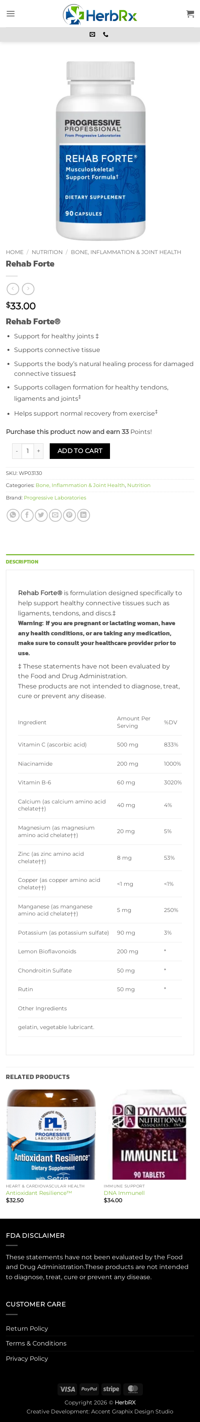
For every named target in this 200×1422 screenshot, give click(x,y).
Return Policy (27, 1328)
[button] (10, 13)
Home (14, 252)
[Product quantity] (28, 451)
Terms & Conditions (36, 1343)
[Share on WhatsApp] (13, 515)
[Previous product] (28, 289)
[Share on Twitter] (41, 515)
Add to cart (80, 451)
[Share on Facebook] (27, 515)
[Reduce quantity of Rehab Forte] (17, 451)
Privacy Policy (27, 1358)
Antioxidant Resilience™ (39, 1193)
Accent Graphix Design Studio (132, 1411)
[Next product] (13, 289)
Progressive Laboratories (55, 498)
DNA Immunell (124, 1193)
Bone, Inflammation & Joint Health (126, 252)
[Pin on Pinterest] (69, 515)
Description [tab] (22, 561)
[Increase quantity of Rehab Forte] (38, 451)
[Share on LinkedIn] (83, 515)
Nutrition (47, 252)
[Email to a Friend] (55, 515)
